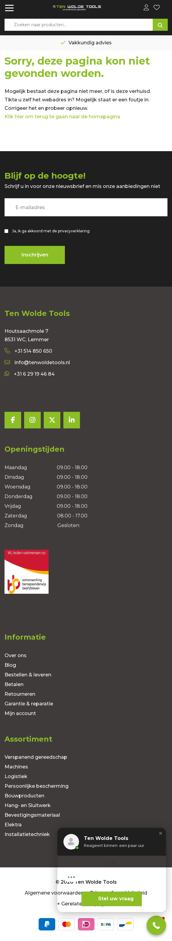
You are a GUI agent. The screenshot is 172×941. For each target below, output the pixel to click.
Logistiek (16, 776)
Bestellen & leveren (28, 675)
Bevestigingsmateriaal (32, 815)
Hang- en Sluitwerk (28, 805)
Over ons (16, 655)
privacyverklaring (74, 231)
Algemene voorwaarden (54, 893)
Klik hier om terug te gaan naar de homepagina (62, 116)
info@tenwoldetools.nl (37, 362)
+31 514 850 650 (28, 351)
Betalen (14, 684)
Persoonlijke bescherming (36, 786)
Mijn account (20, 713)
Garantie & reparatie (29, 704)
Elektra (13, 825)
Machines (16, 767)
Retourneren (20, 694)
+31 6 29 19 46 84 (30, 374)
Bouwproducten (24, 796)
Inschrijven (34, 255)
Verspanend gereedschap (36, 757)
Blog (10, 665)
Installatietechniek (27, 834)
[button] (161, 833)
